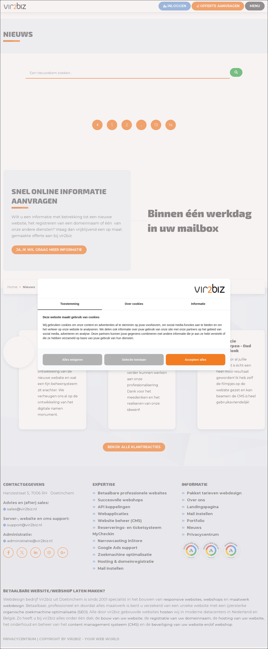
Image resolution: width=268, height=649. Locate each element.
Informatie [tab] (198, 304)
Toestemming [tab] (69, 304)
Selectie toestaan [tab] (134, 360)
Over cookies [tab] (134, 304)
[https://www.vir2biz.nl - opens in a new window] (209, 288)
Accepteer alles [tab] (195, 360)
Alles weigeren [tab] (72, 360)
